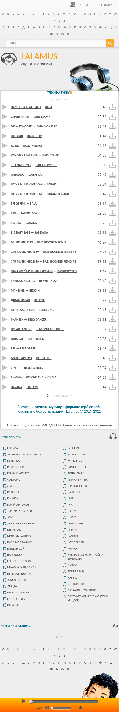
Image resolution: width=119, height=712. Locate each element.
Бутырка (13, 460)
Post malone (77, 454)
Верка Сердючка (19, 573)
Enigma (12, 448)
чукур (72, 517)
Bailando (35, 174)
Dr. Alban (14, 529)
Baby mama (42, 117)
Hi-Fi (71, 498)
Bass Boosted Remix (51, 242)
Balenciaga (28, 213)
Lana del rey (16, 598)
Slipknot (74, 529)
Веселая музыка (19, 592)
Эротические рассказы (24, 454)
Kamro (73, 577)
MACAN (73, 565)
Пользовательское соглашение (87, 425)
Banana (31, 223)
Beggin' (34, 290)
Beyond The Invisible (41, 377)
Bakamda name (58, 194)
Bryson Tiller (77, 486)
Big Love (32, 387)
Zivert (11, 486)
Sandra (73, 536)
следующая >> (59, 99)
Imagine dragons (20, 542)
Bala (33, 203)
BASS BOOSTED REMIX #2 (59, 261)
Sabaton (74, 492)
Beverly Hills (33, 368)
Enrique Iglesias (19, 561)
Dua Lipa (74, 448)
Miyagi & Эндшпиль (21, 567)
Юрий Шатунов (18, 473)
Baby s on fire (46, 126)
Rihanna (13, 492)
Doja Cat (13, 605)
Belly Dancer (37, 319)
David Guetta (77, 467)
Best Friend (36, 339)
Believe (39, 300)
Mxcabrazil (76, 542)
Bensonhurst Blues (50, 329)
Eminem (13, 498)
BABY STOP (34, 136)
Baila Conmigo (46, 165)
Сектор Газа (76, 584)
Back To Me (50, 155)
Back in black (32, 145)
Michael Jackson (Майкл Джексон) (86, 556)
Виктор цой (16, 548)
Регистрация (108, 5)
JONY (10, 517)
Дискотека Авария (21, 523)
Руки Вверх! (15, 467)
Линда (12, 586)
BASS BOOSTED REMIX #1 (59, 252)
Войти (83, 5)
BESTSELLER (43, 358)
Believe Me (46, 310)
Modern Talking (19, 536)
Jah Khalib (75, 460)
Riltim (72, 511)
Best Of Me (27, 348)
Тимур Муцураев (19, 511)
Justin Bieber (16, 580)
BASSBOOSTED (67, 271)
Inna (71, 504)
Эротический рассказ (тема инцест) (88, 598)
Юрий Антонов (18, 504)
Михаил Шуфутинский (85, 590)
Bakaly (52, 184)
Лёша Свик (76, 473)
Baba (48, 107)
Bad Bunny (15, 555)
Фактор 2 (13, 479)
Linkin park (76, 523)
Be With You (48, 281)
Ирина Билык (78, 479)
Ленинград (76, 571)
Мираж (73, 548)
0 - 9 (59, 637)
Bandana (41, 232)
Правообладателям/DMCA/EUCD (34, 425)
